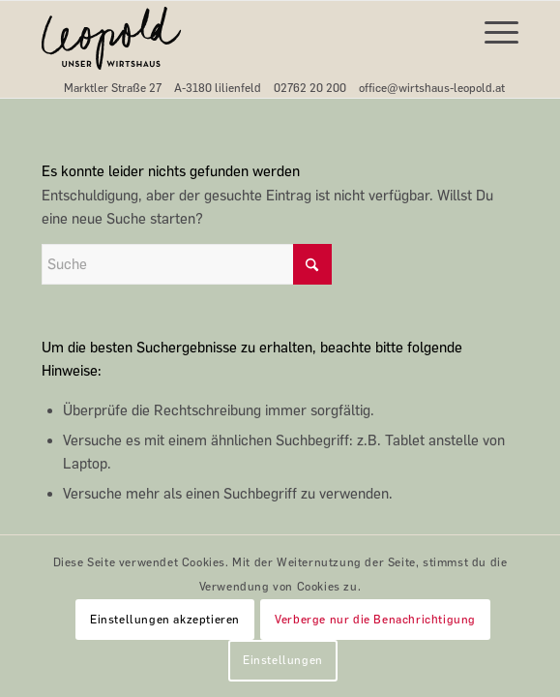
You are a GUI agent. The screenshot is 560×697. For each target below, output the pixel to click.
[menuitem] (491, 30)
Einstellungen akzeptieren (165, 619)
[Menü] (491, 30)
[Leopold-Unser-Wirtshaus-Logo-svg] (232, 39)
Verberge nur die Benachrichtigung (375, 619)
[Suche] (187, 264)
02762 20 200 (310, 88)
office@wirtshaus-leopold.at (432, 88)
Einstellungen (283, 660)
